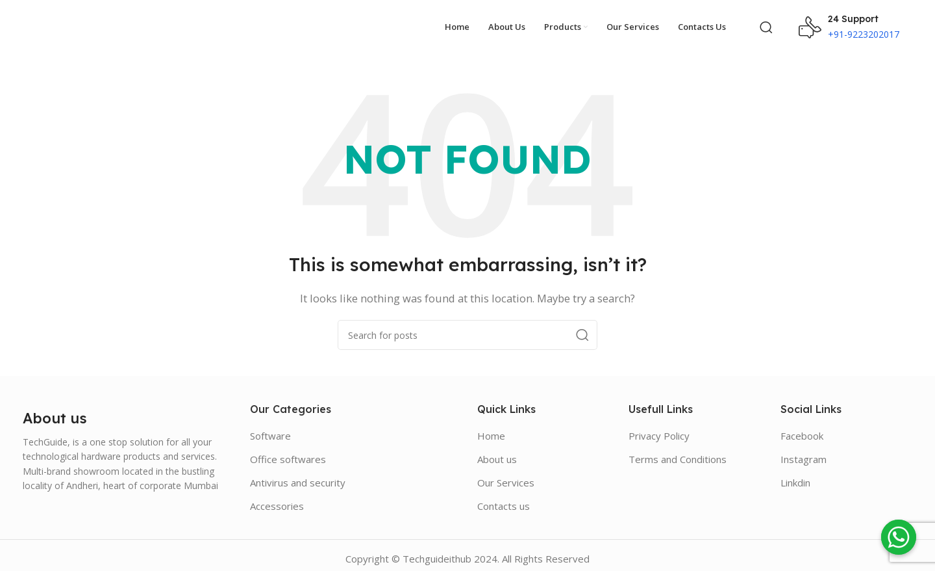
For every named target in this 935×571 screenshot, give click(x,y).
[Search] (766, 24)
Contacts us (503, 499)
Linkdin (795, 476)
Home (491, 429)
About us (497, 452)
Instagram (803, 452)
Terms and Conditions (678, 452)
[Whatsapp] (898, 537)
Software (270, 429)
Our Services (505, 476)
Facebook (801, 429)
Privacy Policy (659, 429)
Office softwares (288, 452)
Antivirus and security (297, 476)
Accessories (277, 499)
